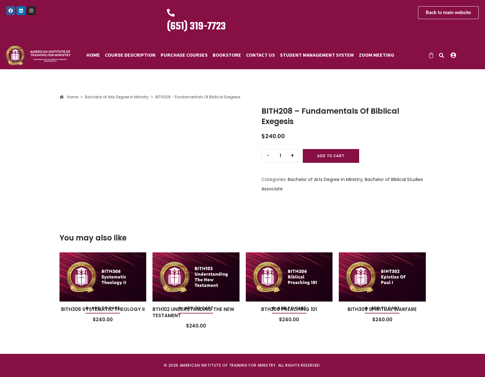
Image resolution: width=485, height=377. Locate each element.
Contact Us (260, 55)
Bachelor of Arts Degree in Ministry (325, 179)
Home (93, 55)
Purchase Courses (184, 55)
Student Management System (317, 55)
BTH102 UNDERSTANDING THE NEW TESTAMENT (193, 312)
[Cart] (431, 55)
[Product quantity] (280, 155)
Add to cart (330, 156)
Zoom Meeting (376, 55)
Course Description (130, 55)
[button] (454, 55)
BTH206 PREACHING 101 (289, 309)
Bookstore (227, 55)
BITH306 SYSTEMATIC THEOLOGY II (103, 309)
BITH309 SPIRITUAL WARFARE (382, 309)
